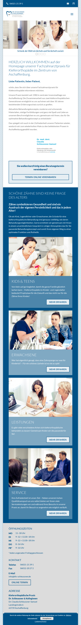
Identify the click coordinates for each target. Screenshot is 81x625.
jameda (52, 152)
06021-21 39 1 (16, 3)
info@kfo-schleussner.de (68, 3)
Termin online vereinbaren (74, 3)
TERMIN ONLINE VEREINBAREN (40, 177)
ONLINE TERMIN (20, 582)
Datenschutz (40, 621)
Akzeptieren (46, 618)
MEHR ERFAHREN (58, 302)
